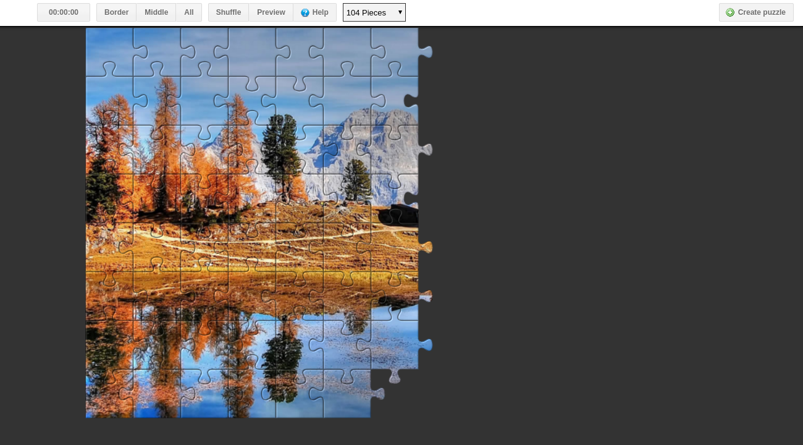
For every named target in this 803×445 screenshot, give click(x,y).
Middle (156, 12)
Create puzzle (762, 12)
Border (116, 12)
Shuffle (229, 12)
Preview (271, 12)
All (188, 12)
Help (321, 12)
